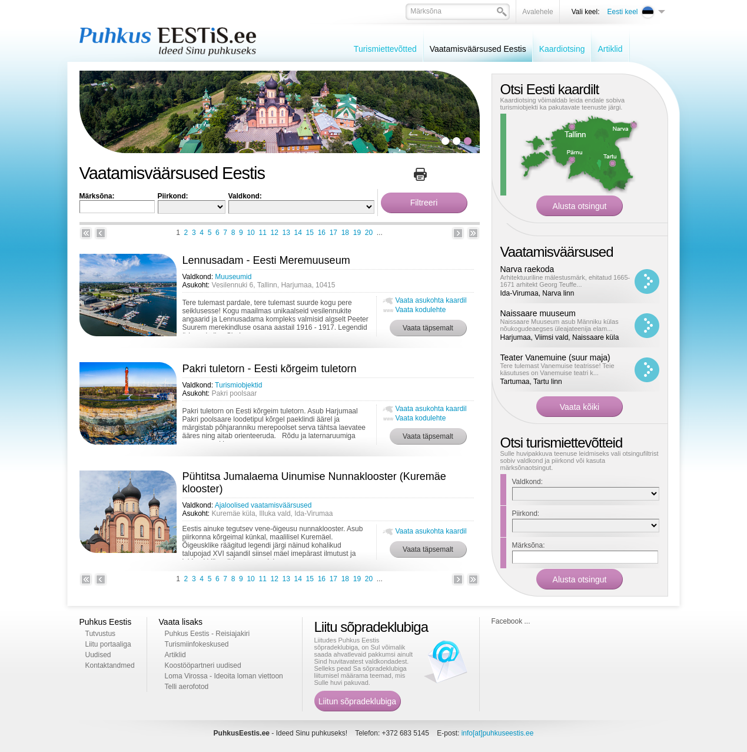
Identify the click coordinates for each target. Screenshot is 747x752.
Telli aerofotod (187, 687)
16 (322, 232)
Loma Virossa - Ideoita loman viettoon (224, 676)
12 (274, 232)
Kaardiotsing (562, 49)
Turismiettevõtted (385, 49)
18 (345, 232)
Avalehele (537, 12)
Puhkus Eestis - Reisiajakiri (207, 634)
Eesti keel (622, 12)
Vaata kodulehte (421, 310)
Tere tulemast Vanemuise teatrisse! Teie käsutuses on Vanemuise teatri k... (557, 369)
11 (262, 232)
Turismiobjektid (238, 385)
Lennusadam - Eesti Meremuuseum (266, 260)
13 (286, 232)
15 (310, 232)
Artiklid (609, 49)
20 (369, 232)
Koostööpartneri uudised (203, 665)
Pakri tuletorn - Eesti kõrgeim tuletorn (269, 369)
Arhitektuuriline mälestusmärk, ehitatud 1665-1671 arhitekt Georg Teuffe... (565, 281)
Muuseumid (233, 277)
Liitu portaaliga (108, 644)
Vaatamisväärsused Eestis (478, 49)
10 (250, 232)
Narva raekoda (527, 269)
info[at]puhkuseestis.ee (498, 733)
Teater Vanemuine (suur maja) (555, 357)
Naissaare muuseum (538, 313)
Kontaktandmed (110, 665)
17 (333, 232)
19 (357, 232)
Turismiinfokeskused (197, 644)
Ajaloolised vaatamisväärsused (263, 505)
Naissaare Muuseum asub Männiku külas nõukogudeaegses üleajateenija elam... (559, 325)
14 (298, 232)
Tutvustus (100, 634)
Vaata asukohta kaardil (431, 300)
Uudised (98, 655)
